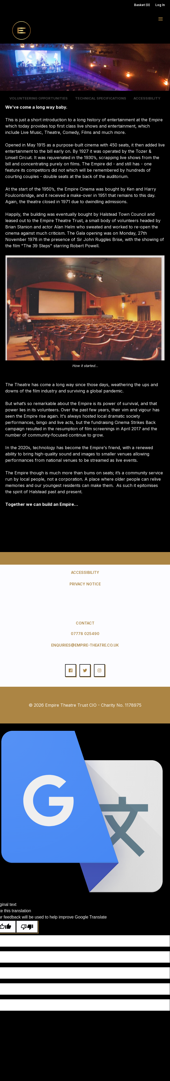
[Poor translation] (27, 926)
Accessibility (85, 572)
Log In (160, 5)
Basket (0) (142, 5)
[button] (160, 19)
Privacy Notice (85, 584)
